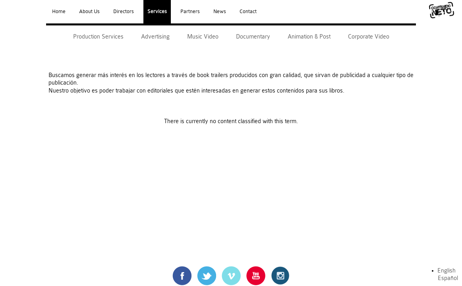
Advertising (155, 36)
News (219, 11)
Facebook (181, 270)
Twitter (206, 270)
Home (59, 11)
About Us (89, 11)
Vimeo (231, 270)
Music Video (202, 36)
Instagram (280, 270)
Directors (123, 11)
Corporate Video (368, 36)
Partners (190, 11)
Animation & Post (309, 36)
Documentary (253, 36)
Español (448, 278)
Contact (248, 11)
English (446, 270)
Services (157, 11)
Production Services (98, 36)
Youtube (255, 270)
